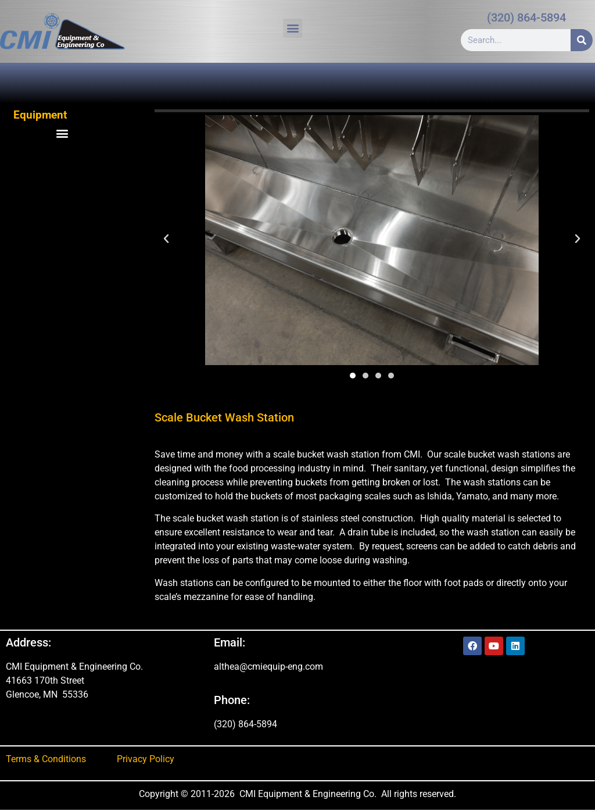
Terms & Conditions (46, 758)
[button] (292, 28)
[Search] (582, 40)
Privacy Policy (145, 758)
